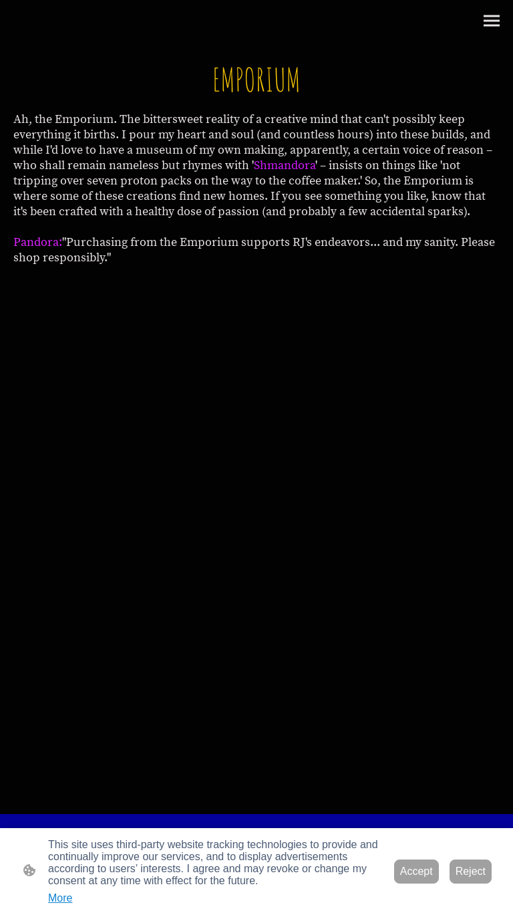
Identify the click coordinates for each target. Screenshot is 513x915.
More (60, 898)
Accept (416, 871)
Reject (471, 871)
